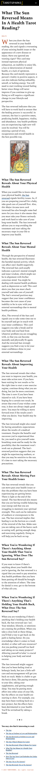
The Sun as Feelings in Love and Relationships (21, 734)
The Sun (8, 731)
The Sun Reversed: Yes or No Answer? (19, 766)
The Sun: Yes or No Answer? (15, 762)
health (4, 37)
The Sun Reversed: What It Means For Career (21, 746)
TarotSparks (11, 771)
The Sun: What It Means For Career (18, 743)
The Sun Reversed (12, 754)
